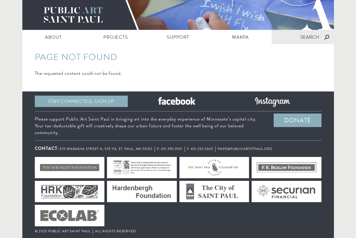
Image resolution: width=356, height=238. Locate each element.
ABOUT (53, 37)
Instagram (272, 101)
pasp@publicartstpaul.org (245, 148)
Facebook (176, 101)
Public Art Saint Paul (178, 15)
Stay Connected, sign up (81, 101)
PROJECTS (115, 37)
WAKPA (240, 37)
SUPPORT (178, 37)
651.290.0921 (172, 148)
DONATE (297, 120)
